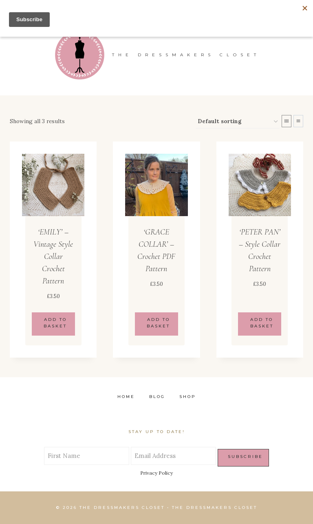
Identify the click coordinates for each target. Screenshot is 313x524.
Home (126, 396)
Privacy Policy (156, 473)
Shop (187, 396)
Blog (157, 396)
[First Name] (86, 456)
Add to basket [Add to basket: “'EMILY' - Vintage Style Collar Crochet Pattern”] (55, 323)
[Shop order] (238, 121)
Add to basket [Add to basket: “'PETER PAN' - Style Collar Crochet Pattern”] (261, 323)
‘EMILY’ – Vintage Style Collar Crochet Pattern (53, 256)
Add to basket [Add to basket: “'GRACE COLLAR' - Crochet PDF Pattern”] (158, 323)
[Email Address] (173, 456)
